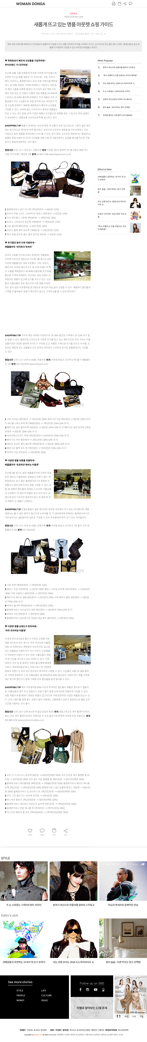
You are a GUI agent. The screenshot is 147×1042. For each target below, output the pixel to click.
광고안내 (37, 1030)
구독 (134, 1016)
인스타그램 (87, 990)
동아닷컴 (65, 1030)
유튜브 (95, 990)
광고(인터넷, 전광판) (83, 1030)
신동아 (52, 1030)
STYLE (73, 13)
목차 (126, 1016)
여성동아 (22, 1030)
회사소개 (73, 1030)
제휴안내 (94, 1030)
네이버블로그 (103, 990)
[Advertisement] (41, 312)
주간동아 (58, 1030)
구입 (141, 1016)
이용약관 (101, 1030)
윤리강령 (44, 1030)
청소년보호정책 (123, 1030)
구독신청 (30, 1030)
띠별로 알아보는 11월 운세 (92, 1008)
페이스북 (80, 990)
